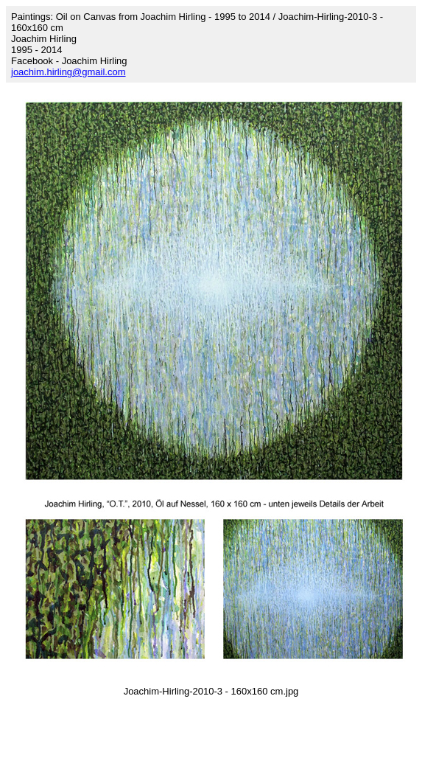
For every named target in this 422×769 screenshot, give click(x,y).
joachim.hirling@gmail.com (68, 71)
